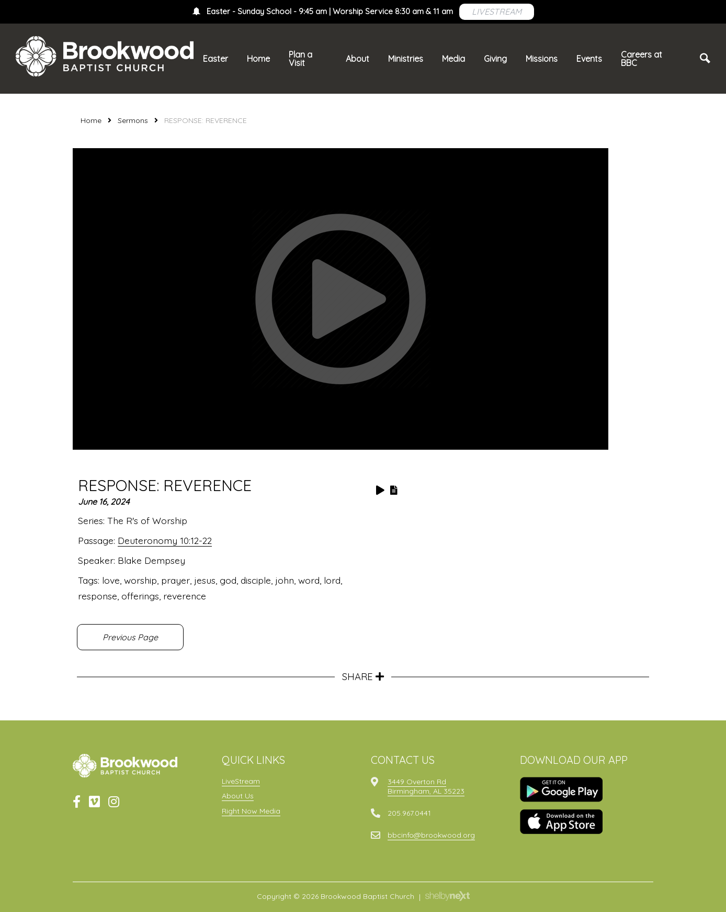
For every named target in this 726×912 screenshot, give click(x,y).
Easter (215, 58)
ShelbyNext (447, 896)
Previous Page (130, 637)
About (357, 58)
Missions (542, 58)
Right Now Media (251, 811)
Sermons (133, 120)
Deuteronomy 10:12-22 (165, 540)
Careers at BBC (641, 58)
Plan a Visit (300, 58)
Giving (495, 58)
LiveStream (241, 781)
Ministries (405, 58)
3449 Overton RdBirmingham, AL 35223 (426, 786)
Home (258, 58)
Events (589, 58)
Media (453, 58)
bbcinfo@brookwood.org (431, 835)
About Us (238, 795)
